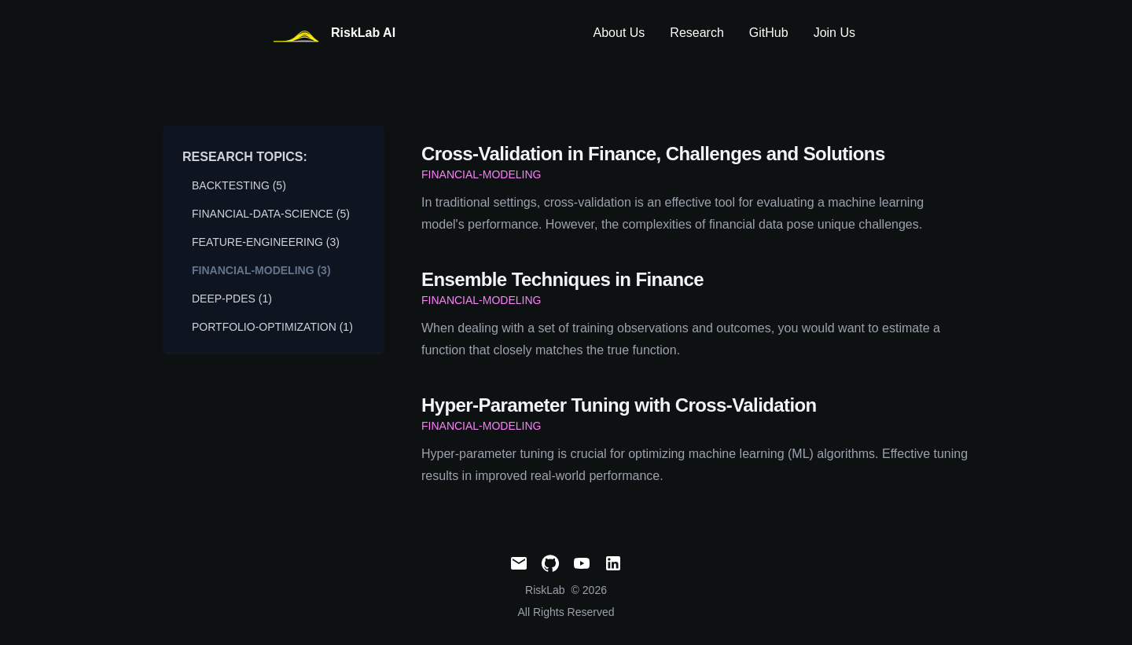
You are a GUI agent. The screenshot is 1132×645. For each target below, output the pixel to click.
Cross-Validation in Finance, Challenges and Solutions (653, 153)
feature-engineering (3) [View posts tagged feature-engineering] (266, 242)
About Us (619, 32)
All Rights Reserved (566, 612)
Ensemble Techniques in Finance (562, 279)
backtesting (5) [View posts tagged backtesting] (239, 185)
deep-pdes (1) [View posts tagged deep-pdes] (232, 298)
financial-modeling (481, 174)
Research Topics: (244, 156)
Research (696, 32)
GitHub (768, 32)
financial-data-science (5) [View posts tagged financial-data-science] (271, 213)
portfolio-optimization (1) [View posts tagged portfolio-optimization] (272, 327)
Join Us (834, 32)
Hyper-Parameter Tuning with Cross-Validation (619, 405)
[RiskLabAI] (332, 33)
